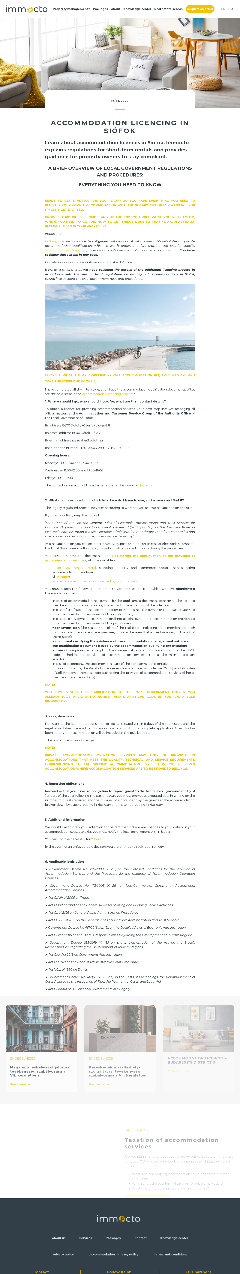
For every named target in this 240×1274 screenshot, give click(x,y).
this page (145, 485)
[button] (71, 9)
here (97, 839)
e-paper (63, 577)
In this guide (54, 241)
